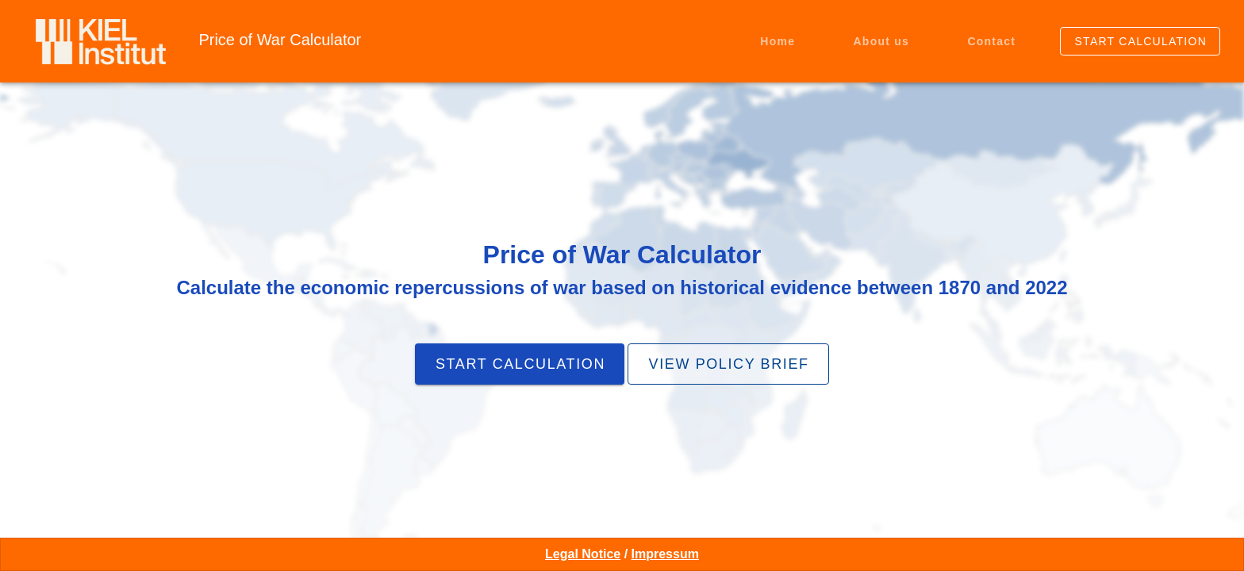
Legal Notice (582, 554)
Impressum (665, 554)
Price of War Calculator (279, 39)
